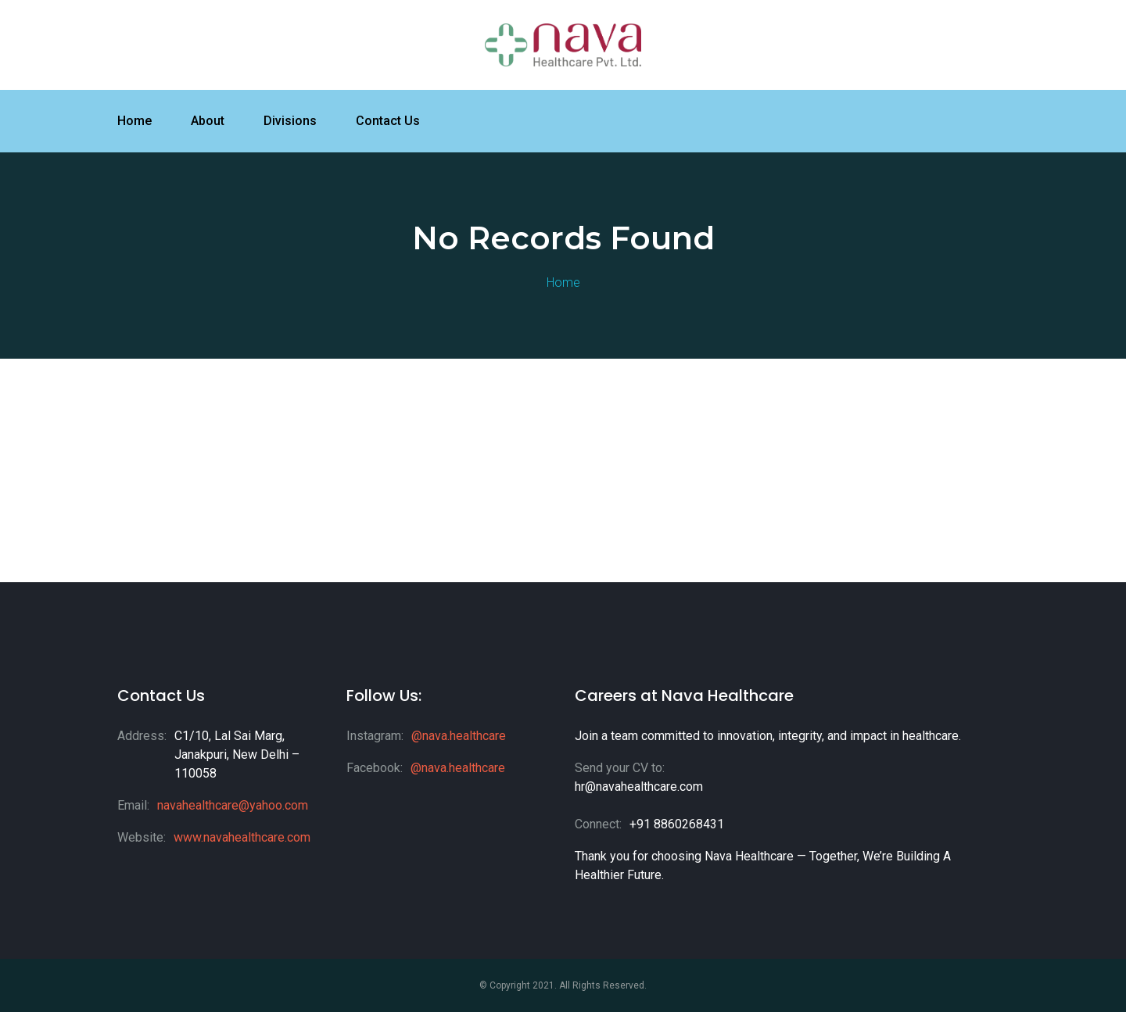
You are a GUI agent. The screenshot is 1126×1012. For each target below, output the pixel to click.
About (207, 120)
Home (134, 120)
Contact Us (388, 120)
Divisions (290, 120)
